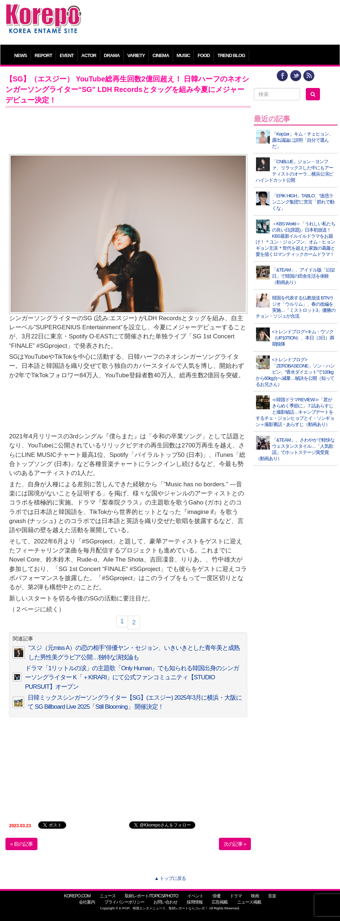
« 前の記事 (21, 844)
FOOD (203, 55)
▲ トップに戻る (169, 878)
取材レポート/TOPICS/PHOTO (151, 895)
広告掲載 (220, 902)
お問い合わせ (165, 902)
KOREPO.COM (77, 895)
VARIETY (136, 55)
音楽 (272, 895)
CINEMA (160, 55)
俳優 (216, 895)
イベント (195, 895)
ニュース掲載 (249, 902)
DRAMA (112, 55)
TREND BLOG (231, 55)
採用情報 (195, 902)
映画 (255, 895)
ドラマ (236, 895)
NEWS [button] (20, 55)
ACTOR (88, 55)
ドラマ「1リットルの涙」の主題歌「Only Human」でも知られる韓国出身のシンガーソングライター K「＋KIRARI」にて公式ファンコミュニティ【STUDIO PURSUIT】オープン (132, 677)
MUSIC (183, 55)
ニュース (108, 895)
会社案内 (87, 902)
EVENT (66, 55)
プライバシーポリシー (124, 902)
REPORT (43, 55)
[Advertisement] (212, 20)
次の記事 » (235, 844)
